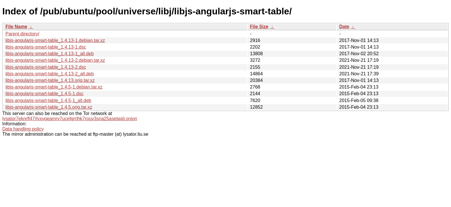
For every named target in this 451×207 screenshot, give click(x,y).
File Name (16, 26)
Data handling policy (23, 128)
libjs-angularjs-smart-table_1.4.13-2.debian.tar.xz (55, 60)
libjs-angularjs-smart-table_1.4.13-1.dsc (45, 47)
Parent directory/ (22, 33)
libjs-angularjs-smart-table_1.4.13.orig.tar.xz (50, 80)
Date (344, 26)
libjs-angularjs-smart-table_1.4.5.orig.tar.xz (48, 107)
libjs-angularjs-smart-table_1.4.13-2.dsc (45, 67)
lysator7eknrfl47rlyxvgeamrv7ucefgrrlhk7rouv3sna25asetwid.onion (69, 118)
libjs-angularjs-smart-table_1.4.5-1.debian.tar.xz (53, 87)
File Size (259, 26)
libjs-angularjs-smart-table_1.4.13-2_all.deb (49, 73)
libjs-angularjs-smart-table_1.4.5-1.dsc (44, 93)
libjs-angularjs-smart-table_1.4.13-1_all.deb (49, 53)
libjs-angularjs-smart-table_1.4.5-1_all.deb (48, 100)
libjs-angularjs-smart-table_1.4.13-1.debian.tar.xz (55, 40)
